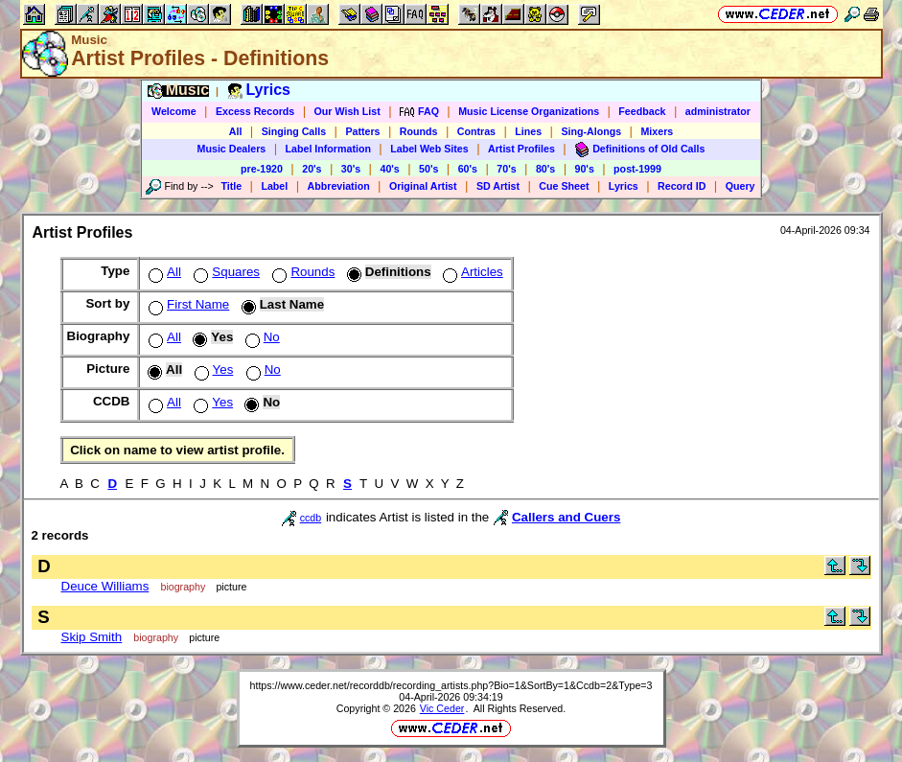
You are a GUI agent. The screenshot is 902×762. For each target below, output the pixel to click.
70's (506, 168)
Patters (362, 131)
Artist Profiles (521, 148)
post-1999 (637, 168)
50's (428, 168)
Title (231, 186)
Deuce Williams (105, 586)
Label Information (328, 148)
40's (389, 168)
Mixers (656, 131)
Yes (212, 369)
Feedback (641, 111)
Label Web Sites (429, 148)
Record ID (681, 186)
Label (274, 186)
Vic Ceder (442, 708)
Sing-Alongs (591, 131)
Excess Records (255, 111)
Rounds (419, 131)
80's (545, 168)
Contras (476, 131)
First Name (187, 304)
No (261, 337)
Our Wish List (347, 111)
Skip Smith (92, 637)
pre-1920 (262, 168)
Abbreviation (339, 186)
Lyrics (623, 186)
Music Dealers (231, 148)
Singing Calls (294, 131)
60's (467, 168)
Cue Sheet (564, 186)
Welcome (174, 111)
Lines (528, 131)
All (236, 131)
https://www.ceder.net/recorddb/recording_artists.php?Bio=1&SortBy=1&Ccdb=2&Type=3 (451, 685)
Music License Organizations (528, 111)
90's (584, 168)
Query (740, 186)
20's (311, 168)
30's (350, 168)
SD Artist (498, 186)
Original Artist (423, 186)
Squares (225, 272)
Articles (471, 272)
